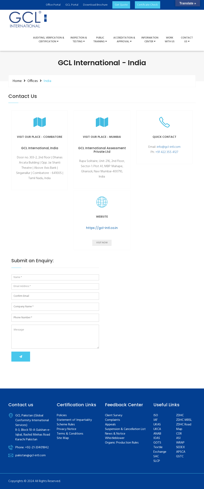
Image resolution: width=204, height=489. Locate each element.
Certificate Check (147, 5)
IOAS (156, 438)
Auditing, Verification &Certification (48, 39)
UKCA (157, 429)
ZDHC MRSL (184, 420)
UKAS (157, 424)
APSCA (180, 452)
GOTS (157, 443)
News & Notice (115, 434)
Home (17, 81)
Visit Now (102, 243)
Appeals (110, 424)
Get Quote (121, 5)
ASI (178, 438)
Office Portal (53, 5)
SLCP (156, 461)
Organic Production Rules (122, 443)
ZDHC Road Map (183, 427)
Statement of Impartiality (74, 420)
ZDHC (180, 415)
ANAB (157, 434)
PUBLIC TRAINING (100, 39)
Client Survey (113, 415)
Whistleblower (115, 438)
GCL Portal (71, 5)
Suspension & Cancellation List (125, 429)
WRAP (180, 443)
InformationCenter (149, 39)
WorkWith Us (170, 39)
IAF (155, 420)
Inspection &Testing (79, 39)
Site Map (63, 438)
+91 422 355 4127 (166, 152)
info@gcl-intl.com (168, 147)
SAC (156, 456)
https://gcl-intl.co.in (102, 228)
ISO (155, 415)
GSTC (179, 456)
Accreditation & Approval (124, 39)
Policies (62, 415)
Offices (32, 81)
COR (179, 434)
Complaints (112, 420)
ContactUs (187, 39)
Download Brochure (95, 5)
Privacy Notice (66, 429)
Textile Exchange (159, 449)
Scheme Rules (66, 424)
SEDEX (180, 447)
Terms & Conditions (70, 434)
